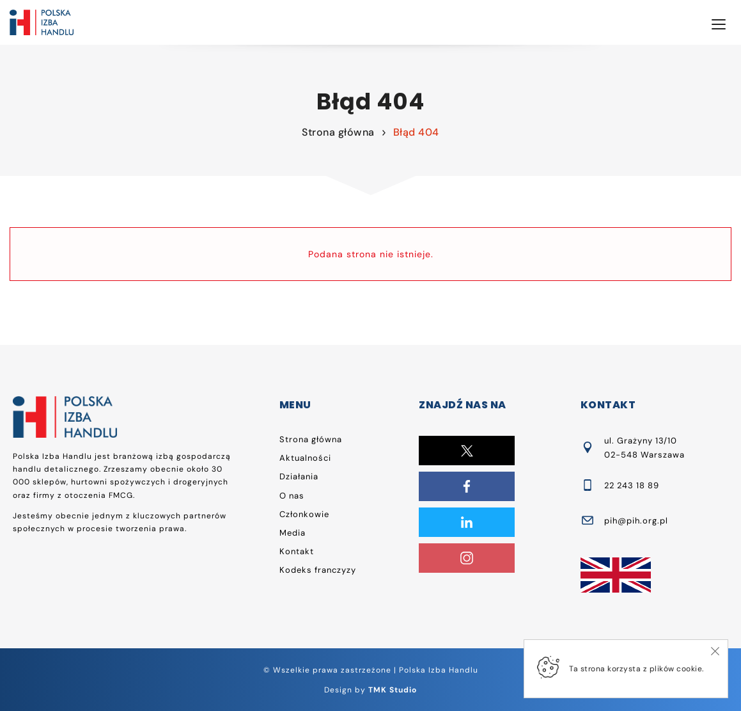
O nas (291, 495)
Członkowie (304, 514)
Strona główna (338, 132)
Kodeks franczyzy (317, 569)
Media (292, 532)
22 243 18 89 (631, 485)
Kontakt (296, 551)
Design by (370, 690)
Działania (298, 476)
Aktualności (305, 457)
